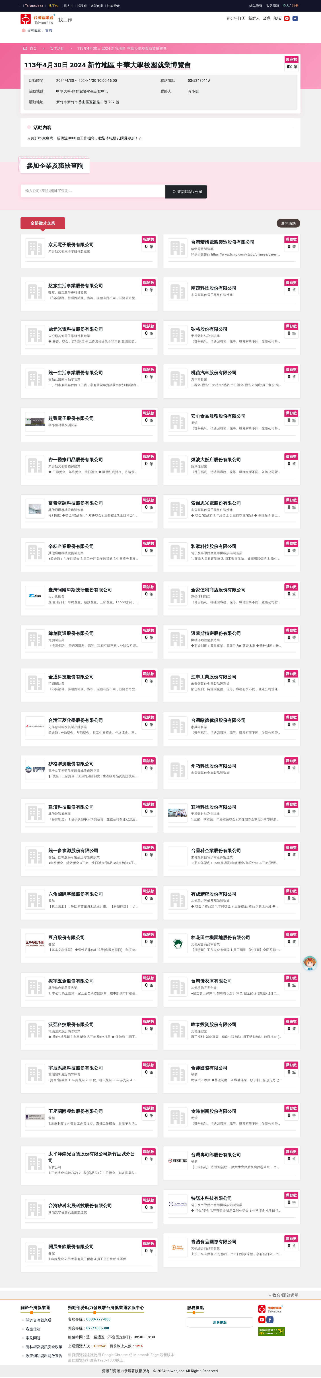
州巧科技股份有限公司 (214, 766)
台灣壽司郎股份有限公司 (216, 1156)
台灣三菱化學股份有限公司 (75, 721)
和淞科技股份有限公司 (214, 547)
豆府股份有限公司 (66, 938)
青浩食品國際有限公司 (214, 1243)
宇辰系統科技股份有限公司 (75, 1069)
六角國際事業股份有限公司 (75, 895)
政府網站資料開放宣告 (44, 1356)
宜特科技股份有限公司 (214, 808)
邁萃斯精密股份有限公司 (216, 634)
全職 (267, 18)
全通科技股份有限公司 (71, 677)
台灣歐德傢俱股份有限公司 (218, 721)
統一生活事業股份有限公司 (75, 373)
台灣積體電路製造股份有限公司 (223, 242)
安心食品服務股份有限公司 (218, 416)
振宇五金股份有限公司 (71, 982)
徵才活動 (57, 48)
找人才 (67, 6)
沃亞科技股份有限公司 (71, 1025)
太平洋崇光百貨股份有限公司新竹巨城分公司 (91, 1158)
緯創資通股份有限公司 (71, 634)
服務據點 (220, 1323)
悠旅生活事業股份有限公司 (75, 286)
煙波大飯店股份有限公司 (216, 460)
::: (20, 6)
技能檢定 (112, 6)
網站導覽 (256, 6)
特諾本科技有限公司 (211, 1199)
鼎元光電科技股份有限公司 (75, 329)
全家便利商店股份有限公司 (218, 590)
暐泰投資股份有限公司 (214, 1025)
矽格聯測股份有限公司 (71, 764)
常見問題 (273, 6)
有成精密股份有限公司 (214, 895)
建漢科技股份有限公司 (71, 808)
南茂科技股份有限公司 (214, 288)
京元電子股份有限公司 (71, 245)
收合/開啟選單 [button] (285, 1296)
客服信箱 (33, 1330)
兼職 (277, 18)
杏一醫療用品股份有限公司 (75, 460)
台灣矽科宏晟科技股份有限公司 (80, 1206)
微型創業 (95, 6)
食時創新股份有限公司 (214, 1112)
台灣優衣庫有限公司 (211, 982)
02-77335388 (97, 1329)
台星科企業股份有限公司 (216, 851)
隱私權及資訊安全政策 (44, 1347)
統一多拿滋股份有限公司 (73, 851)
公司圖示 (35, 248)
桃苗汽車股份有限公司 (214, 373)
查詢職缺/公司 (186, 192)
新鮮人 (254, 18)
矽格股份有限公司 (209, 329)
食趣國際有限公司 (209, 1069)
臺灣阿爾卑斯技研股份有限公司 (80, 590)
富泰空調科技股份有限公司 (75, 503)
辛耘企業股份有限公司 (71, 547)
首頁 (48, 30)
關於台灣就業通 (38, 1321)
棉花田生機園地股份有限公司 (220, 938)
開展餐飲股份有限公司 (71, 1247)
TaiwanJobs (33, 6)
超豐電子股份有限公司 (71, 418)
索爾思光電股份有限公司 (216, 503)
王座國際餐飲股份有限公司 (75, 1112)
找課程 (81, 6)
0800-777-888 (98, 1320)
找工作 (53, 6)
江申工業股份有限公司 (214, 677)
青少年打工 (236, 18)
